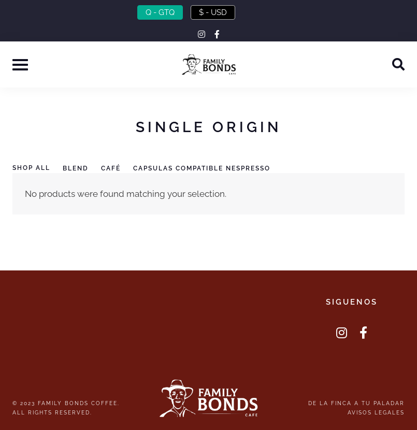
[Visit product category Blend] (82, 169)
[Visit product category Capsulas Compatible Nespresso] (208, 169)
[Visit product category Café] (117, 169)
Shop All (31, 167)
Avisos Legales (376, 412)
